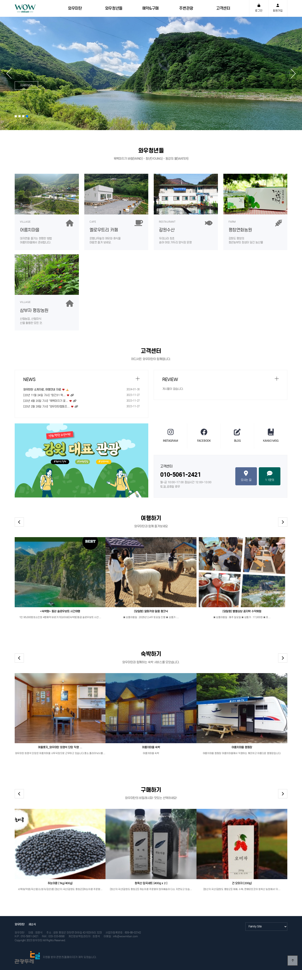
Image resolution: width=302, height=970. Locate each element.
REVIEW (170, 379)
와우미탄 (20, 924)
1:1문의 (269, 476)
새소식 (32, 924)
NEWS (29, 379)
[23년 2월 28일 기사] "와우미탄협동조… (46, 406)
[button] (290, 73)
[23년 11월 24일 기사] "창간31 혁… (44, 395)
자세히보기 (26, 85)
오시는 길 (246, 476)
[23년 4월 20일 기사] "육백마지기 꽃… (45, 401)
